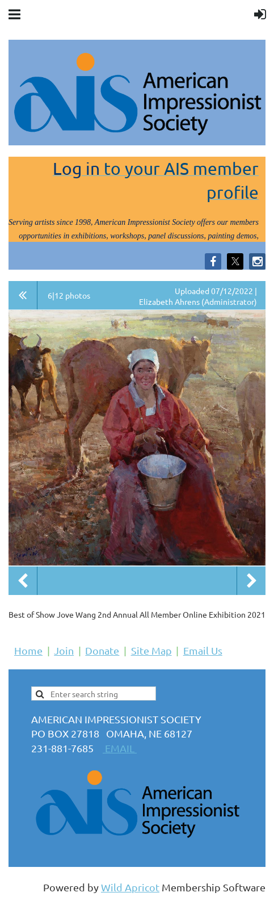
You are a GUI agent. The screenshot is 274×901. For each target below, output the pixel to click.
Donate (102, 650)
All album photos (23, 295)
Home (28, 650)
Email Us (202, 650)
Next (251, 581)
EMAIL (120, 748)
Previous (23, 581)
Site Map (151, 650)
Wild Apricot (130, 887)
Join (64, 650)
